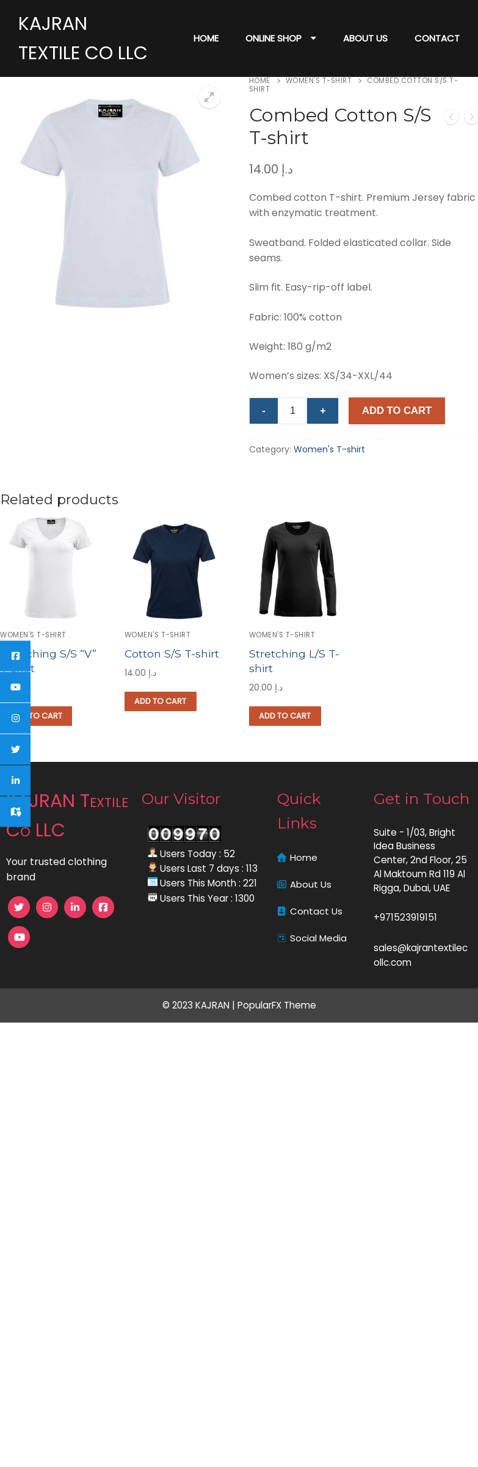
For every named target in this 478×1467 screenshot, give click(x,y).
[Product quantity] (292, 411)
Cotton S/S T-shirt (172, 653)
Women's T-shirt (319, 80)
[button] (209, 97)
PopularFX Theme (276, 1004)
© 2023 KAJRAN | (199, 1004)
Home (259, 80)
